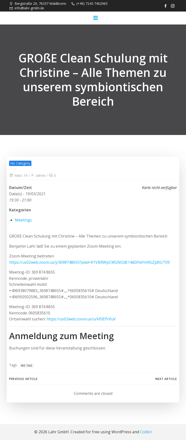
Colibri (146, 431)
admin (38, 175)
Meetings (23, 220)
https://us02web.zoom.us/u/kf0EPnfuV (81, 319)
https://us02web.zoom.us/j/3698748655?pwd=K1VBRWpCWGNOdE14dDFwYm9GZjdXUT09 (89, 262)
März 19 (18, 175)
